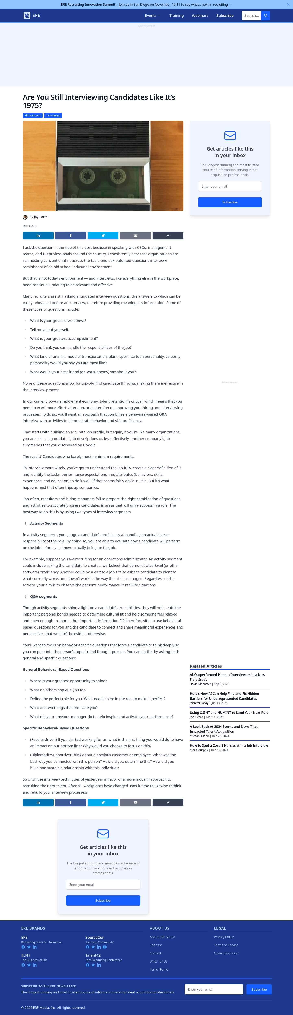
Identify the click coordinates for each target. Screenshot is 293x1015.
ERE (24, 937)
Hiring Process (32, 115)
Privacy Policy (224, 937)
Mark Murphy (199, 750)
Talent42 (93, 955)
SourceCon (95, 937)
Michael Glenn (199, 736)
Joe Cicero (196, 717)
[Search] (265, 15)
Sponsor (156, 945)
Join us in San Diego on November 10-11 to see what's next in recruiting (146, 4)
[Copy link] (168, 235)
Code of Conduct (226, 953)
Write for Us (158, 961)
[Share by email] (135, 235)
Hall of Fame (159, 969)
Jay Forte (41, 217)
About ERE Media (162, 937)
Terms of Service (226, 945)
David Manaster (200, 684)
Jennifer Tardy (199, 703)
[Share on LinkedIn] (38, 235)
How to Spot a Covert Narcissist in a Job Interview (229, 745)
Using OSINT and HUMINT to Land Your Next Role (229, 712)
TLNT (25, 955)
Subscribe (103, 900)
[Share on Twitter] (103, 235)
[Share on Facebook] (70, 235)
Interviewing (53, 115)
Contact (155, 953)
